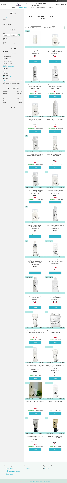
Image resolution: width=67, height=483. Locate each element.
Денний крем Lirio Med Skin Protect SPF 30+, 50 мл (35, 402)
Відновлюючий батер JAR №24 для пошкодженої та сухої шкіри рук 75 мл (35, 438)
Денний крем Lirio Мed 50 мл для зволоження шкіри (35, 226)
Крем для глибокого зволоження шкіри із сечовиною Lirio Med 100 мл (35, 156)
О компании (27, 468)
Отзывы (5, 22)
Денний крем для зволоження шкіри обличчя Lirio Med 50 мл (55, 50)
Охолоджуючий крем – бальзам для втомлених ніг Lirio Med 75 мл (35, 331)
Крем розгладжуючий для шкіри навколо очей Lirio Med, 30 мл (55, 260)
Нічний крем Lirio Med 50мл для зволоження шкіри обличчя (55, 191)
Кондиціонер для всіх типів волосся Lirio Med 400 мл (35, 85)
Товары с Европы (9, 468)
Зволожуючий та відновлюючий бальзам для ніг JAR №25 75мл (55, 437)
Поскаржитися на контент (34, 481)
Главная (14, 7)
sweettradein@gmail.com (8, 66)
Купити (35, 61)
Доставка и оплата (41, 7)
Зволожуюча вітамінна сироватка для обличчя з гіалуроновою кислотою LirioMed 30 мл (35, 261)
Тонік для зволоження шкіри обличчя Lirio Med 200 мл (55, 85)
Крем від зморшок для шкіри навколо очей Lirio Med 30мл (55, 402)
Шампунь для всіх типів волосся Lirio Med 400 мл (55, 120)
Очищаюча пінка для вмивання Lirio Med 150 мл (55, 155)
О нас (32, 7)
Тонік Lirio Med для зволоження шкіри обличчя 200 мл (55, 296)
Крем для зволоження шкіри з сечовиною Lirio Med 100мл (35, 191)
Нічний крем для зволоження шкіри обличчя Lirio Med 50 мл (35, 120)
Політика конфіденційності (45, 481)
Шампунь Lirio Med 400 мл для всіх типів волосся (35, 296)
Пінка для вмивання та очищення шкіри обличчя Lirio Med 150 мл (35, 366)
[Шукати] (1, 4)
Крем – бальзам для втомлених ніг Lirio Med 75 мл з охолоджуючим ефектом (55, 367)
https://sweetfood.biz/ (7, 76)
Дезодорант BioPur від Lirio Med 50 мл (35, 50)
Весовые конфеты (10, 474)
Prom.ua (39, 480)
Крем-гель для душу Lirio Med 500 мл (55, 226)
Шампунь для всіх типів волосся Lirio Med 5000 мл (55, 331)
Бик (6, 473)
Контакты (51, 7)
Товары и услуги (23, 7)
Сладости (8, 470)
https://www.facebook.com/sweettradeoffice (12, 80)
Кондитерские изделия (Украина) (13, 471)
